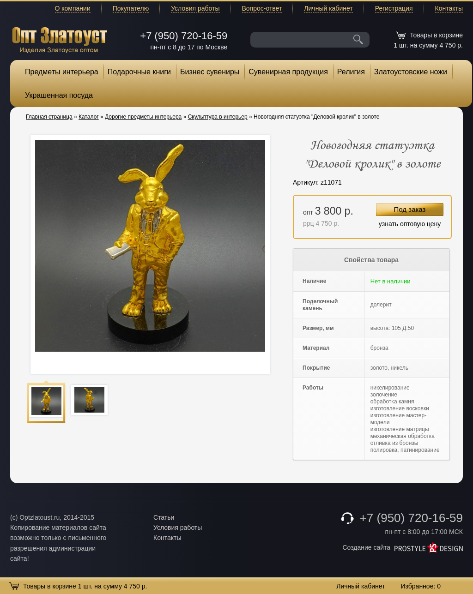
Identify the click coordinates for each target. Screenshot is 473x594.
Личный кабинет (328, 8)
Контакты (449, 8)
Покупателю (131, 8)
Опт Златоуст (59, 39)
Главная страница (49, 117)
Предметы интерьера (61, 72)
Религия (351, 72)
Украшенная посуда (59, 95)
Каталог (89, 117)
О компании (73, 8)
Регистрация (394, 8)
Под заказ (410, 209)
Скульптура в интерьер (218, 117)
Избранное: (420, 586)
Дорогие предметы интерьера (143, 117)
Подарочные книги (139, 72)
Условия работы (195, 8)
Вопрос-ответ (262, 8)
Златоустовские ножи (410, 72)
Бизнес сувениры (209, 72)
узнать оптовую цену (410, 224)
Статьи (163, 517)
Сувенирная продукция (288, 72)
